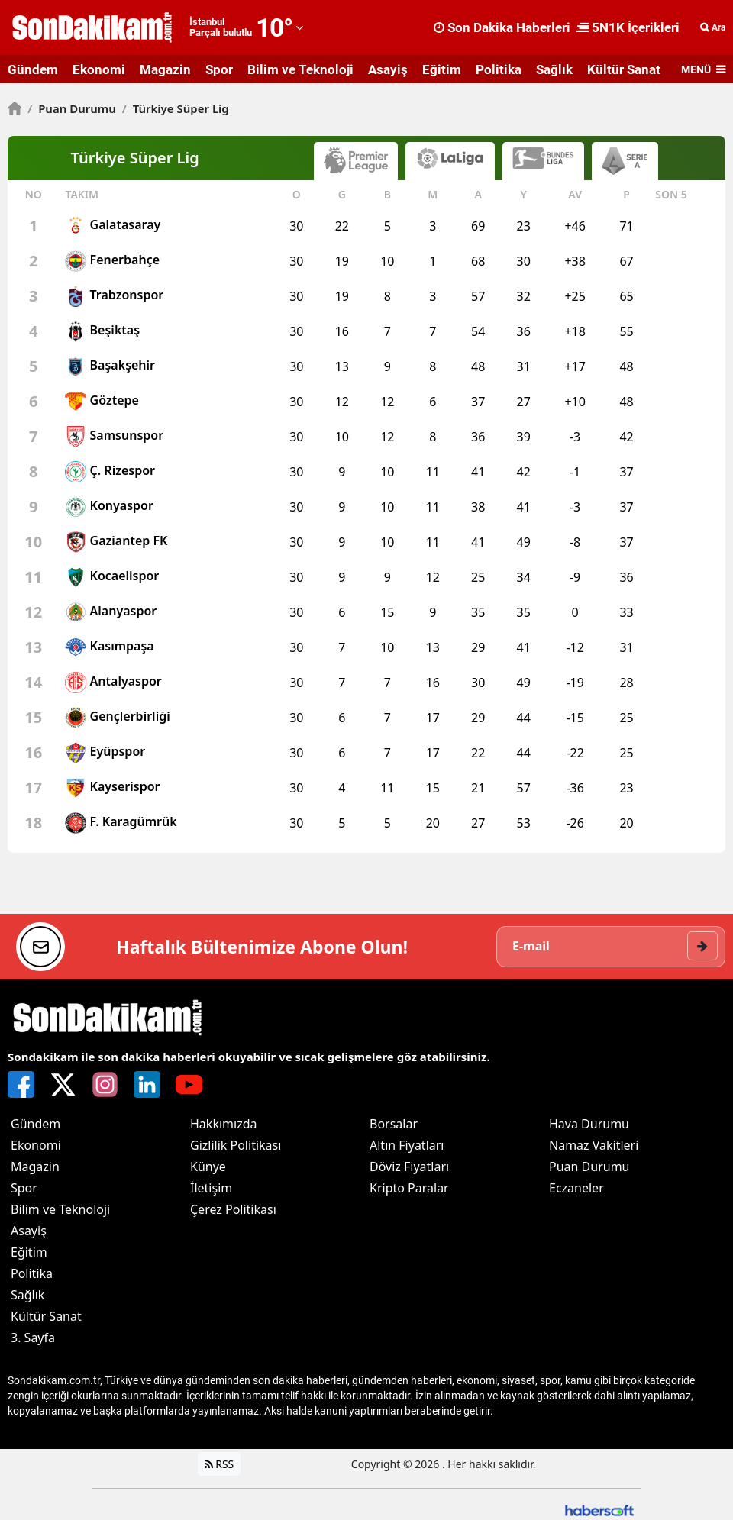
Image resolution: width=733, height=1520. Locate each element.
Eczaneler (576, 1188)
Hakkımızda (223, 1123)
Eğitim (441, 69)
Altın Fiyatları (407, 1145)
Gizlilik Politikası (235, 1145)
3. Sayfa (33, 1337)
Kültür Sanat (623, 69)
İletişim (211, 1188)
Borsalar (394, 1123)
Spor (219, 69)
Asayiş (388, 69)
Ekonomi (99, 69)
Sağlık (554, 69)
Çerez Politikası (233, 1209)
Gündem (33, 69)
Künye (208, 1166)
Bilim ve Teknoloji (300, 69)
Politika (498, 69)
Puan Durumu (71, 108)
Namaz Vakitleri (593, 1145)
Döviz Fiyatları (409, 1166)
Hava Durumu (589, 1123)
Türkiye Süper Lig (175, 108)
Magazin (165, 69)
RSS (219, 1464)
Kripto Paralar (409, 1188)
